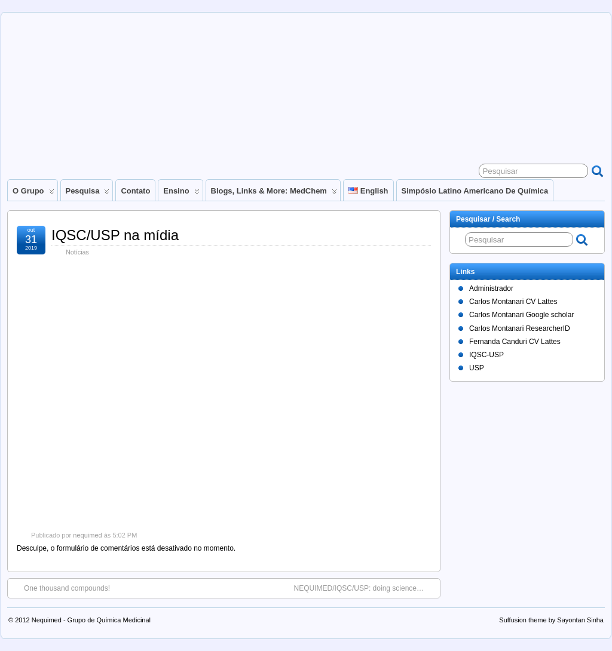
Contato (135, 190)
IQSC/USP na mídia (115, 235)
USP (476, 368)
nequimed (87, 535)
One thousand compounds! (61, 587)
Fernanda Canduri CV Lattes (515, 341)
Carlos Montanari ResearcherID (519, 328)
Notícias (77, 252)
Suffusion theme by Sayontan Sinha (551, 620)
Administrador (491, 288)
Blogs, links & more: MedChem (274, 193)
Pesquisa (88, 193)
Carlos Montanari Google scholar (521, 315)
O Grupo (33, 193)
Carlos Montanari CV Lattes (513, 301)
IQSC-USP (486, 355)
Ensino (181, 193)
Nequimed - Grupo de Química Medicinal (91, 620)
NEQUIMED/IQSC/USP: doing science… (365, 587)
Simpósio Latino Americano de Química (475, 190)
